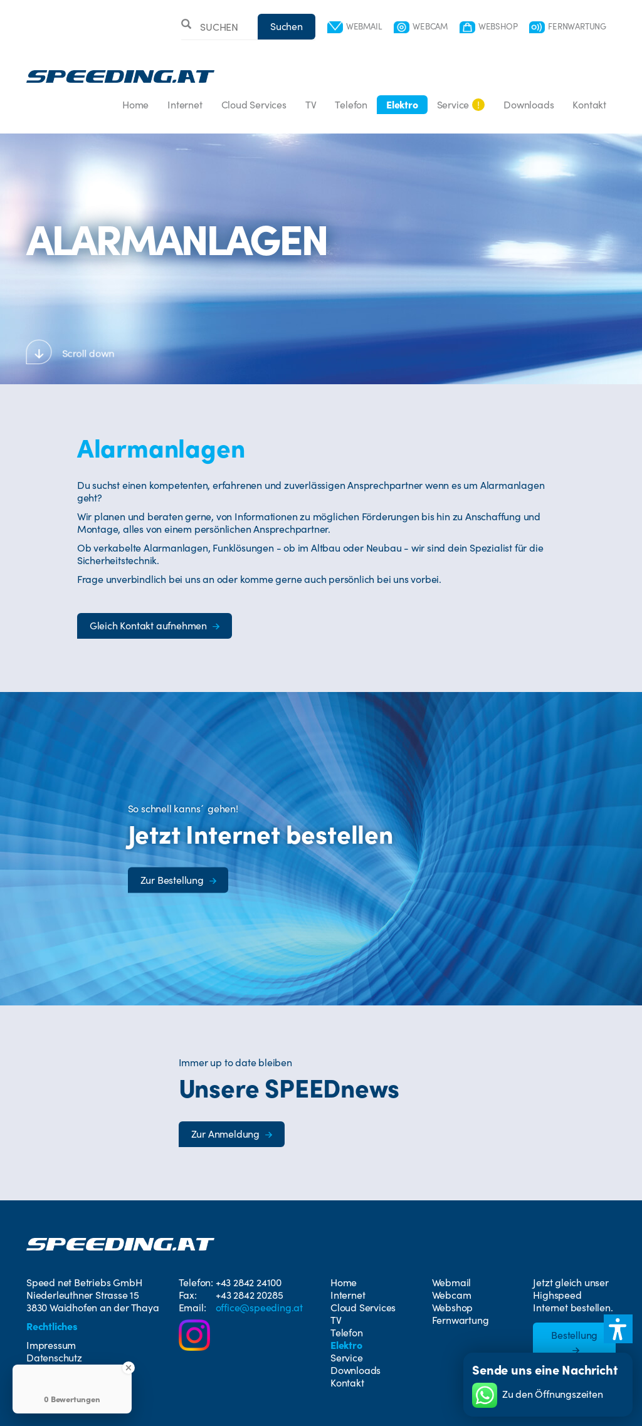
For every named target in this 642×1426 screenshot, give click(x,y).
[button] (618, 1328)
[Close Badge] (128, 1367)
